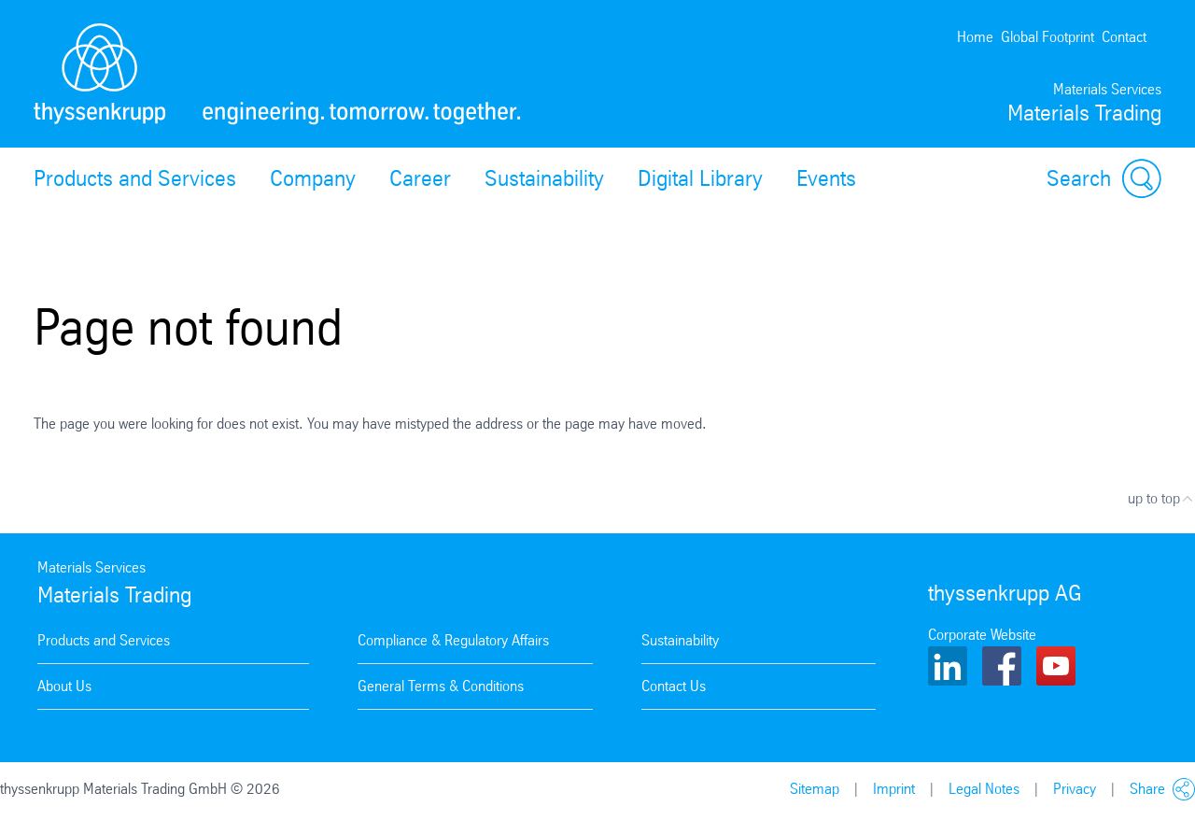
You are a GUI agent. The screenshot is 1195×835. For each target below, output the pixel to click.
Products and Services (135, 178)
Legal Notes (984, 789)
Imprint (894, 789)
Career (420, 178)
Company (313, 178)
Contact (1124, 37)
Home (975, 37)
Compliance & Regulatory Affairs (453, 640)
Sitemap (814, 789)
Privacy (1074, 789)
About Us (64, 686)
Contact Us (673, 686)
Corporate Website (982, 635)
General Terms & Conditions (441, 686)
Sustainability (544, 178)
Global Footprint (1047, 37)
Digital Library (700, 178)
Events (826, 178)
